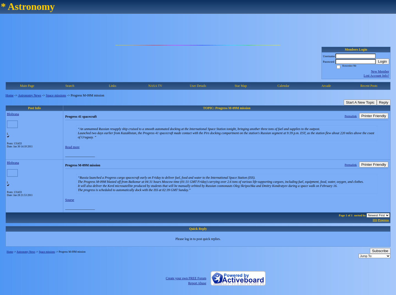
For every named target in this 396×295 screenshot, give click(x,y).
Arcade (326, 86)
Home (9, 95)
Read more (72, 147)
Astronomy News (29, 95)
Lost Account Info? (376, 76)
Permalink (351, 116)
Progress (383, 220)
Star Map (241, 86)
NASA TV (155, 86)
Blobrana (13, 114)
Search (70, 86)
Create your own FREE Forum (186, 278)
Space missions (56, 95)
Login (382, 61)
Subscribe (380, 251)
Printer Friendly (373, 116)
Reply (383, 102)
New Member (380, 71)
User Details (198, 86)
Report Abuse (197, 283)
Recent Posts (368, 86)
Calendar (283, 86)
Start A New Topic (360, 102)
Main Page (27, 86)
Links (112, 86)
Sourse (69, 200)
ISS (375, 220)
